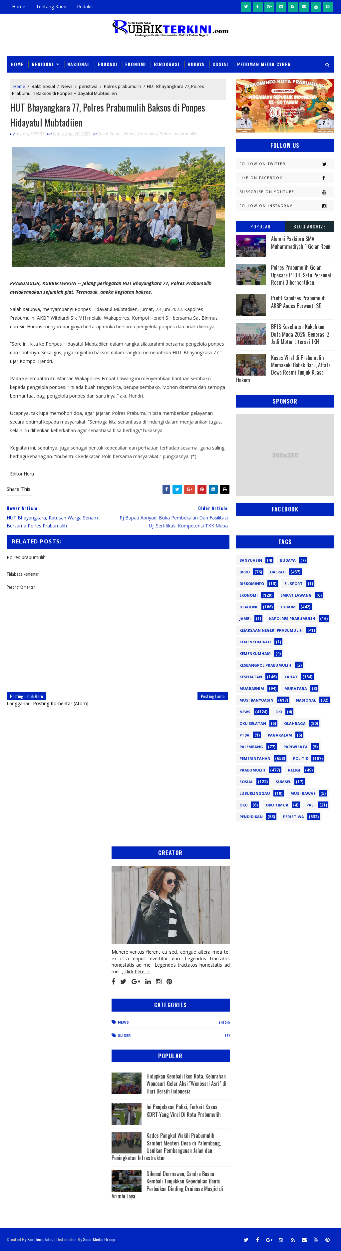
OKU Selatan (252, 723)
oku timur (277, 804)
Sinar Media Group (99, 1239)
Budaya (195, 64)
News (67, 86)
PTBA (244, 735)
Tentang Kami (51, 6)
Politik (300, 758)
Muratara (295, 688)
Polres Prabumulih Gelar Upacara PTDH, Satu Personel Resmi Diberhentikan (301, 274)
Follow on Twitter (286, 163)
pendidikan (251, 816)
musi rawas (303, 793)
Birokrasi (166, 64)
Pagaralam (280, 735)
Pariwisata (295, 746)
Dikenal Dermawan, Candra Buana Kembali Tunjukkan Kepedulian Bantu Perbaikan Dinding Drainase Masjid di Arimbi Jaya (167, 1185)
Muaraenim (251, 688)
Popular (260, 226)
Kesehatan (250, 676)
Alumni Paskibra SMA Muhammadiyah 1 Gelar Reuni (301, 242)
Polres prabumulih (122, 86)
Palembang (251, 746)
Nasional (78, 64)
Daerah (278, 571)
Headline (248, 606)
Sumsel (283, 781)
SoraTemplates (40, 1239)
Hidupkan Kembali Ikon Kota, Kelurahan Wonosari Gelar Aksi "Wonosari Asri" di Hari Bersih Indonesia (186, 1083)
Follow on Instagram (286, 205)
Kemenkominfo (255, 641)
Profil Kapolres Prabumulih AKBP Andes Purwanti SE (298, 301)
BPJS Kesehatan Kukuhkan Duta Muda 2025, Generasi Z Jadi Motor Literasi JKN (300, 334)
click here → (138, 971)
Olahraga (295, 723)
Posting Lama (212, 696)
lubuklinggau (254, 793)
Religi (294, 770)
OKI (278, 711)
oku (243, 804)
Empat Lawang (296, 595)
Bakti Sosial (43, 86)
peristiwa (88, 86)
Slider (124, 1035)
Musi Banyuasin (256, 700)
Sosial (220, 64)
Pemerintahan (254, 758)
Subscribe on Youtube (286, 191)
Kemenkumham (255, 653)
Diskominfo (251, 583)
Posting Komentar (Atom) (61, 703)
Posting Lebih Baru (26, 696)
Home (18, 6)
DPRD (244, 571)
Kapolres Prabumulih (292, 618)
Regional (43, 64)
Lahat (291, 676)
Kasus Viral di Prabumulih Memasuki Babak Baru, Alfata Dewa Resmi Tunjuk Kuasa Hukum (283, 369)
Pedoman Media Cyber (264, 64)
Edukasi (107, 64)
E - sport (293, 583)
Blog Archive (309, 226)
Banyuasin (250, 560)
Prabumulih (252, 770)
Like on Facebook (286, 177)
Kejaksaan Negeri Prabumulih (271, 630)
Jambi (245, 618)
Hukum (288, 606)
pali (310, 804)
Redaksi (85, 6)
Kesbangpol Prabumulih (265, 665)
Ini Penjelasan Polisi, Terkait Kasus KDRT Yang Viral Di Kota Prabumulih (184, 1110)
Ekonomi (135, 64)
